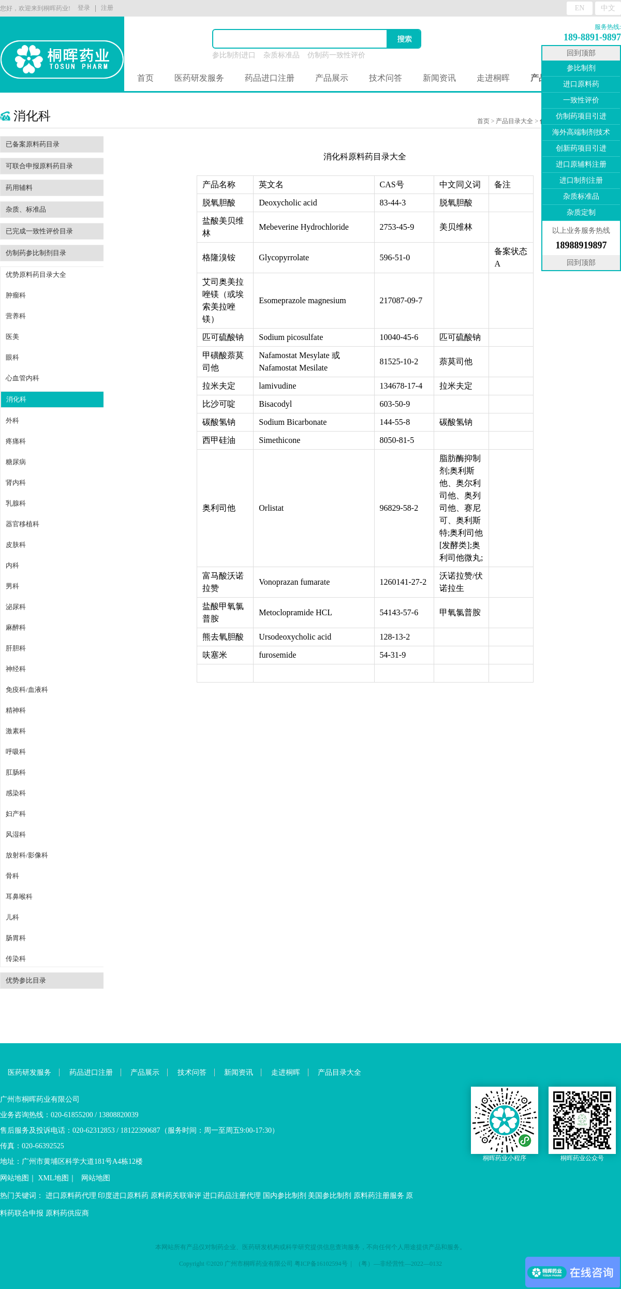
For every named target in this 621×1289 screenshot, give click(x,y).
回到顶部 (581, 53)
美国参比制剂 (329, 1195)
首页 (145, 77)
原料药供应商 (67, 1213)
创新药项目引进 (581, 148)
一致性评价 (581, 100)
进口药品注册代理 (232, 1195)
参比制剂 (581, 68)
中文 (608, 8)
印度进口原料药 (123, 1195)
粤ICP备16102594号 (321, 1263)
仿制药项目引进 (581, 116)
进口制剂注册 (581, 180)
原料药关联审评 (176, 1195)
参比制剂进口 (234, 55)
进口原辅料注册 (581, 164)
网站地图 (14, 1178)
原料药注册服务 (378, 1195)
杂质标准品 (281, 55)
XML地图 (53, 1178)
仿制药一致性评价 (336, 55)
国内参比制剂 (284, 1195)
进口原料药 (581, 84)
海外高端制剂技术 (581, 132)
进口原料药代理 (71, 1195)
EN (580, 8)
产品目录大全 (514, 121)
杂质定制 (581, 212)
